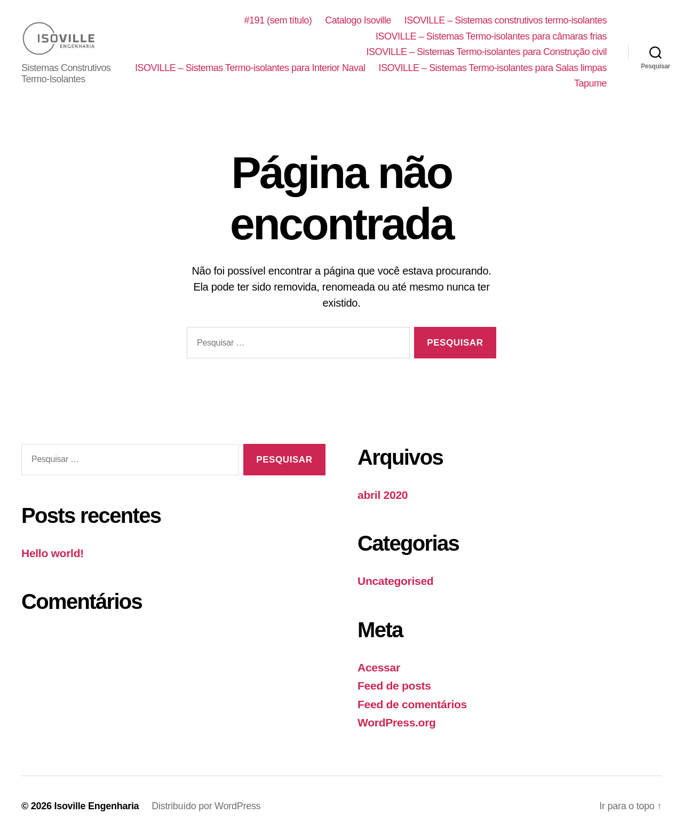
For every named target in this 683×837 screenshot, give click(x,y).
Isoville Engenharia (96, 806)
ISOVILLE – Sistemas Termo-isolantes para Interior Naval (492, 67)
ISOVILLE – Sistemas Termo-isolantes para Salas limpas (447, 84)
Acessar (379, 668)
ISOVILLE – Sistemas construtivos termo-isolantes (505, 20)
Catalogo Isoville (358, 20)
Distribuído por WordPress (206, 806)
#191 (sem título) (278, 20)
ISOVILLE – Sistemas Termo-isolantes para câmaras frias (491, 36)
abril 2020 (383, 495)
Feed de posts (394, 686)
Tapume (590, 84)
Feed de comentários (412, 705)
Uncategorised (395, 581)
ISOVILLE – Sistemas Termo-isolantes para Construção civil (487, 52)
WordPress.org (397, 723)
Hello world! (52, 553)
